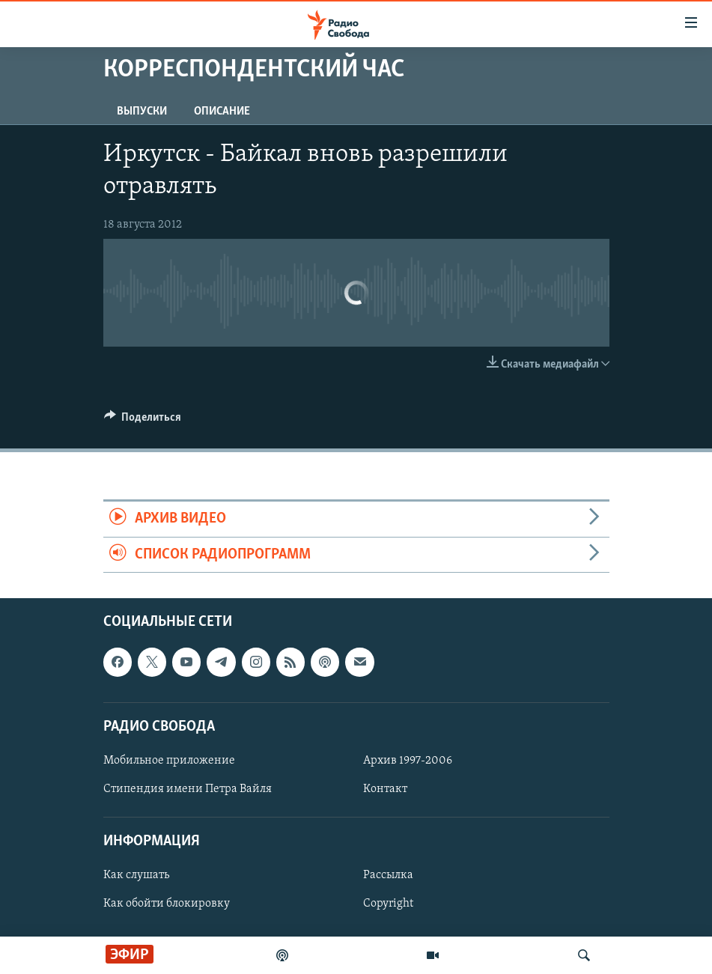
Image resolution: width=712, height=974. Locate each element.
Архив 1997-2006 (407, 761)
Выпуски (142, 112)
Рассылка (388, 875)
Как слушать (136, 875)
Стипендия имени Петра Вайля (187, 789)
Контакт (385, 789)
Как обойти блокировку (166, 904)
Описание (222, 112)
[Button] (143, 421)
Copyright (388, 904)
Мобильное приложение (169, 761)
